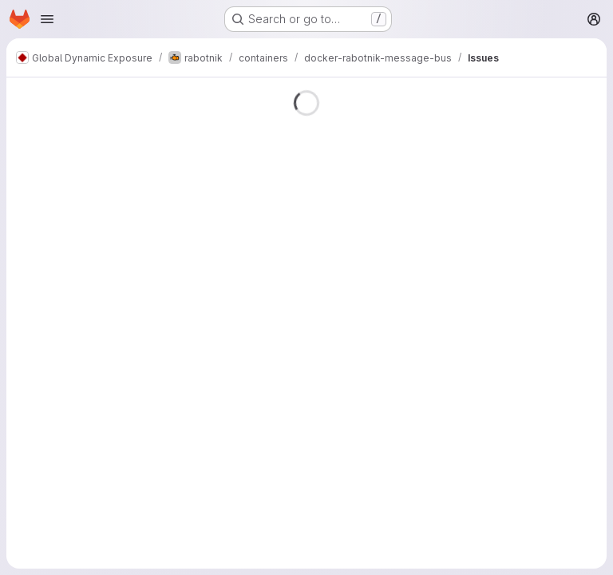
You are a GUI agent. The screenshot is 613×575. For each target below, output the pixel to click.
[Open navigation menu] (47, 19)
